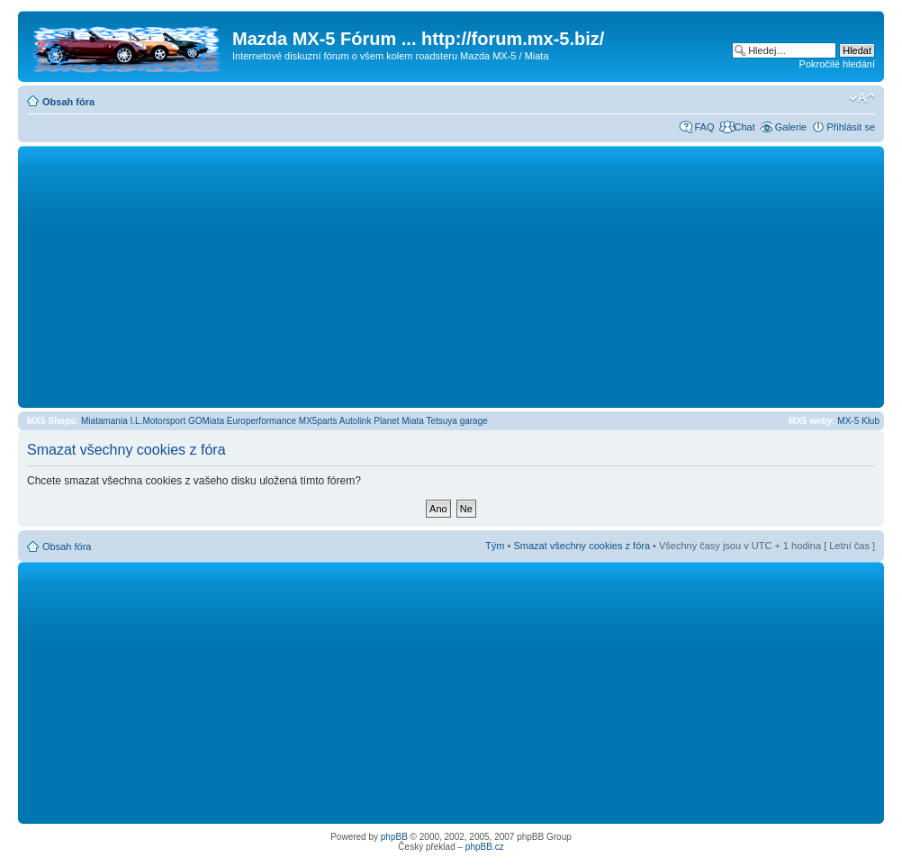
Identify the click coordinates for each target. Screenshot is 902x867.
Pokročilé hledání (837, 64)
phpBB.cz (484, 847)
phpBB (394, 837)
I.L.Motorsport (158, 421)
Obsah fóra (68, 101)
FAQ (704, 127)
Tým (494, 545)
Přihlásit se (850, 127)
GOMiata (206, 421)
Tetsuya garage (456, 421)
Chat (744, 127)
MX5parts (318, 421)
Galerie (791, 127)
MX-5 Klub (858, 421)
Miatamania (104, 421)
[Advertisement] (451, 276)
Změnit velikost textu (862, 98)
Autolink (355, 421)
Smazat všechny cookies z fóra (581, 545)
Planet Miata (399, 421)
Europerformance (261, 421)
